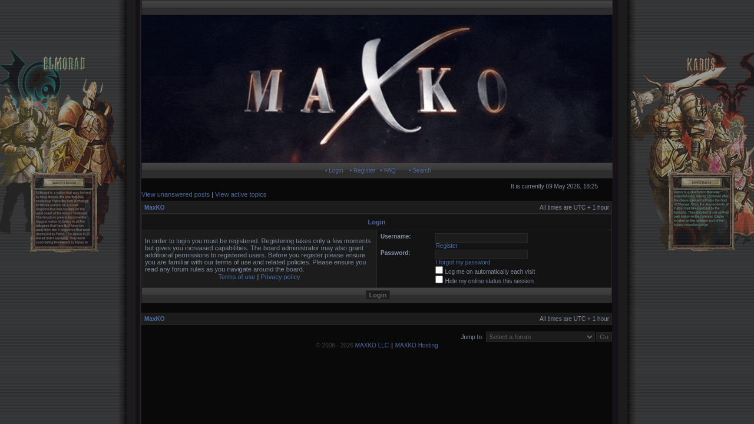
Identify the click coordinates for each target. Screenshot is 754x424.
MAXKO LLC (372, 345)
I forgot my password (463, 262)
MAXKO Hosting (416, 345)
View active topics (240, 194)
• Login (334, 170)
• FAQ (388, 170)
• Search (420, 170)
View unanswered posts (175, 194)
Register (447, 246)
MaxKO (154, 207)
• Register (363, 170)
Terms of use (236, 276)
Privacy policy (280, 276)
